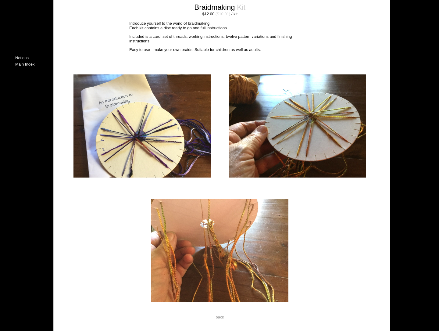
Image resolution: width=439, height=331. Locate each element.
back (220, 317)
